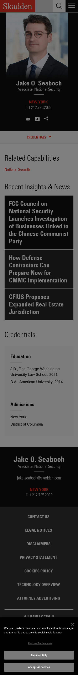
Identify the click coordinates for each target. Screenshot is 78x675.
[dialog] (39, 646)
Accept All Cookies (39, 667)
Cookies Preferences (40, 643)
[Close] (72, 624)
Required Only (39, 655)
